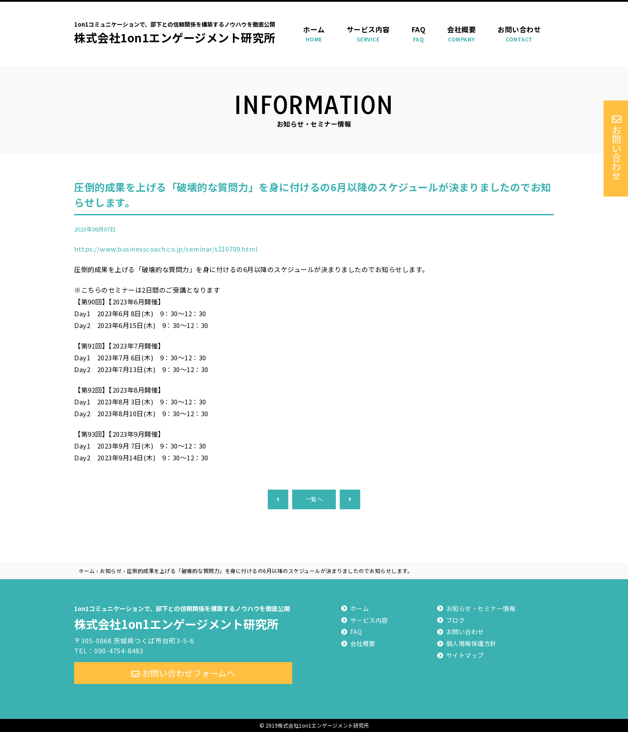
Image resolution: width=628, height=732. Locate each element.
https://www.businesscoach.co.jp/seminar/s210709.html (166, 248)
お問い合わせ (519, 34)
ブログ (455, 620)
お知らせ (111, 570)
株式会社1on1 (183, 616)
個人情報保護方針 (471, 643)
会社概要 (461, 34)
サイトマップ (465, 655)
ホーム (314, 34)
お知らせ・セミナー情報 (481, 608)
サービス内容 (368, 34)
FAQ (419, 34)
